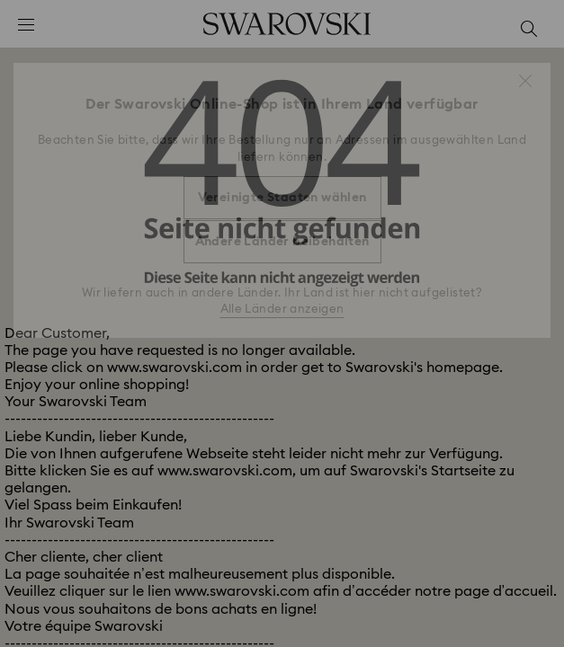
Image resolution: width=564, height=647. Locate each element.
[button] (525, 81)
